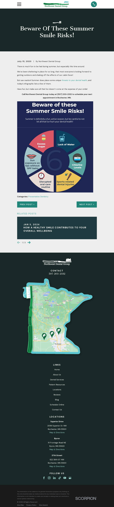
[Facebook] (44, 478)
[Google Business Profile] (70, 478)
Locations (57, 389)
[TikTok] (59, 478)
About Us (57, 374)
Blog (57, 399)
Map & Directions (57, 432)
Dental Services (57, 379)
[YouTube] (64, 478)
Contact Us (57, 409)
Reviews (57, 394)
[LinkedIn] (54, 478)
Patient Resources (57, 384)
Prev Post (27, 204)
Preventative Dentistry (38, 196)
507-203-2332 (57, 273)
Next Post (86, 204)
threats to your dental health (74, 80)
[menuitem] (20, 505)
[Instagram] (49, 478)
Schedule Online (57, 404)
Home (57, 369)
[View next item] (29, 242)
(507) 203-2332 (64, 94)
